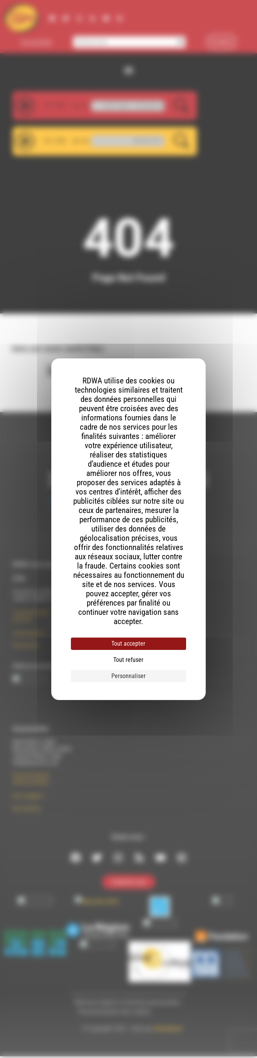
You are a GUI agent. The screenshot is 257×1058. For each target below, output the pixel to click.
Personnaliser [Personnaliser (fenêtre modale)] (128, 676)
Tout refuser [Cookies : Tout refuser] (128, 659)
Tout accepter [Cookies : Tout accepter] (128, 643)
